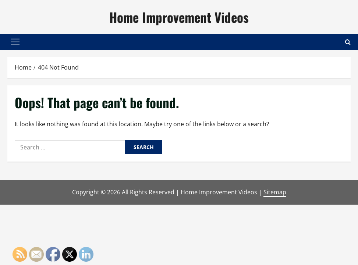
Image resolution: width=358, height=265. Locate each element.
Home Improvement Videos (179, 16)
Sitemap (274, 192)
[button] (15, 42)
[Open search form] (348, 42)
